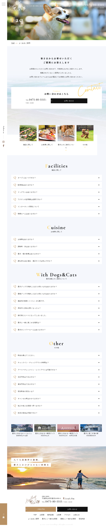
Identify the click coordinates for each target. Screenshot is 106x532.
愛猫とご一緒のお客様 (68, 519)
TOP (35, 515)
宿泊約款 (82, 519)
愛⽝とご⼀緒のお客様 (49, 519)
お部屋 (42, 515)
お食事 (59, 515)
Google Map (70, 498)
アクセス (67, 515)
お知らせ (76, 515)
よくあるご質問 (33, 519)
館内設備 (50, 515)
